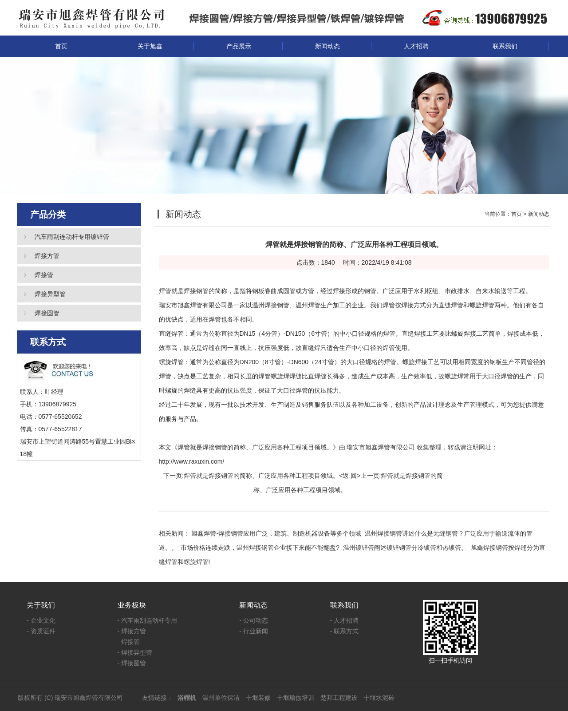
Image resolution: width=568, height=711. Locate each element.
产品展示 (238, 46)
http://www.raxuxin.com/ (192, 461)
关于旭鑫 (150, 46)
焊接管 (44, 274)
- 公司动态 (253, 620)
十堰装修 (258, 697)
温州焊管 (308, 305)
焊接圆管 (47, 313)
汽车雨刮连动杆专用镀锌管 (72, 236)
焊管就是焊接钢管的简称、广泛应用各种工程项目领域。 (261, 475)
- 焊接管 (129, 641)
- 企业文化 (41, 620)
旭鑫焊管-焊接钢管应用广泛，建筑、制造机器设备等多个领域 (276, 533)
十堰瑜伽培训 (295, 697)
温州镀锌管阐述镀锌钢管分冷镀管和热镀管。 (405, 547)
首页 (61, 46)
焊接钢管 (196, 290)
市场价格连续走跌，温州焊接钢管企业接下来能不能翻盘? (260, 547)
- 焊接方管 (132, 631)
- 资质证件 (41, 631)
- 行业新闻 (253, 631)
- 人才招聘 (344, 620)
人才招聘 (416, 46)
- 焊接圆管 (132, 663)
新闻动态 (327, 46)
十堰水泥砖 (378, 697)
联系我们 (505, 46)
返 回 (350, 475)
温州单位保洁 (221, 697)
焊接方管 (47, 255)
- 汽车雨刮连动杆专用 (148, 620)
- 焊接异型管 (135, 652)
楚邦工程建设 (339, 697)
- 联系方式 (344, 631)
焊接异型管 (50, 294)
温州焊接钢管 (270, 305)
